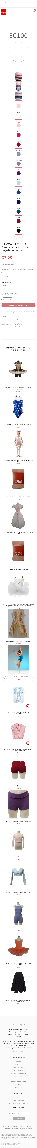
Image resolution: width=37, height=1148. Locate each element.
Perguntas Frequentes (18, 1081)
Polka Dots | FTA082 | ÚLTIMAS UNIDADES (18, 424)
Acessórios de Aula (8, 312)
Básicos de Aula (28, 311)
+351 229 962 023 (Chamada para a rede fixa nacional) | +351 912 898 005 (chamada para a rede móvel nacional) (19, 1043)
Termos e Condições (18, 1073)
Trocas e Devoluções (18, 1076)
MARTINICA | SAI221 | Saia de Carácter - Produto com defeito (18, 1001)
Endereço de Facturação (18, 1103)
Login (19, 1097)
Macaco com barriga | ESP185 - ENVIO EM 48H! (18, 461)
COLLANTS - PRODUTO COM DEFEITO (18, 497)
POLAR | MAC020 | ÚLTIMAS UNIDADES (18, 928)
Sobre (18, 1061)
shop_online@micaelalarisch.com (20, 1047)
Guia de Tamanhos (18, 1070)
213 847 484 (15, 1140)
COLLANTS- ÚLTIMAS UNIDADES (18, 569)
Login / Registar (6, 2)
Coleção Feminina (16, 311)
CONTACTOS (18, 1084)
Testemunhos (18, 1087)
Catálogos (18, 1064)
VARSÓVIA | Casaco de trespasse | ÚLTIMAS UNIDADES (18, 713)
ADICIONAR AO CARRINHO (18, 305)
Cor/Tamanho (6, 282)
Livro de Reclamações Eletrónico (18, 1079)
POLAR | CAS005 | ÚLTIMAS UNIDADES (18, 892)
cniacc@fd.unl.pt (19, 1142)
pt (5, 4)
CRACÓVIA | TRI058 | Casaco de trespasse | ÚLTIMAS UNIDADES (18, 750)
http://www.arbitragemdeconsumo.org (10, 1143)
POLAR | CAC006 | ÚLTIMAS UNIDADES (18, 821)
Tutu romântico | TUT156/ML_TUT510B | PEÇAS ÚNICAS (18, 533)
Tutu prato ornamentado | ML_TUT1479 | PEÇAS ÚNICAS (18, 388)
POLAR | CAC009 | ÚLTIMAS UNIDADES (18, 786)
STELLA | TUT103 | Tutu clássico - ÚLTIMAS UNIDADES (18, 964)
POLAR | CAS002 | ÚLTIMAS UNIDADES (18, 857)
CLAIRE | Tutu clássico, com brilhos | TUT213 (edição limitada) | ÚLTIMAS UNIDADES (18, 605)
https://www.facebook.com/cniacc (9, 1144)
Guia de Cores (18, 1067)
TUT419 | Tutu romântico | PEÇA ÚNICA (18, 641)
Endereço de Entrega (18, 1100)
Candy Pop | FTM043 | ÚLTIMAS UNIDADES (18, 677)
